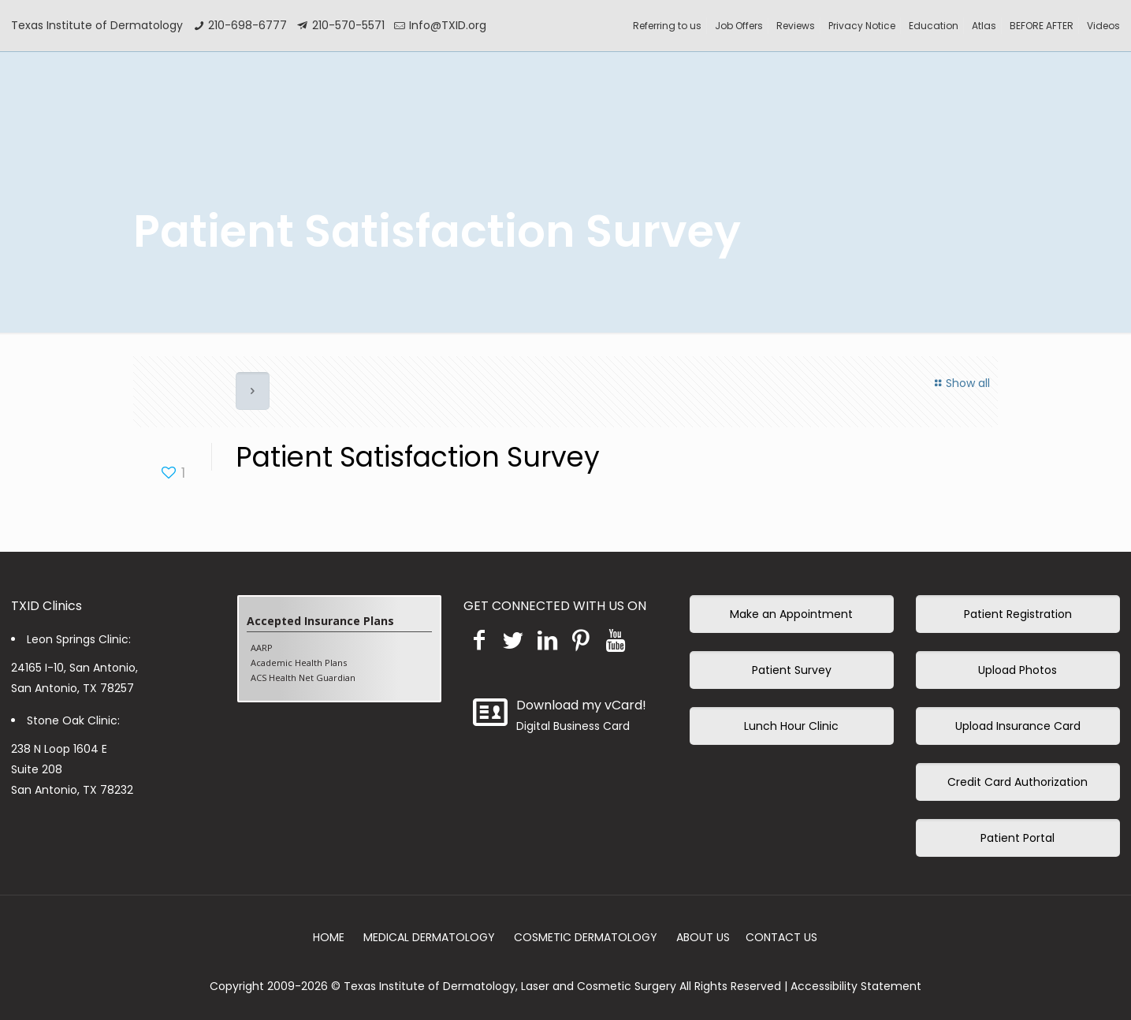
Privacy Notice (861, 25)
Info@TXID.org (447, 25)
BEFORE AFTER (1041, 25)
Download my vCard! (581, 705)
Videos (1103, 25)
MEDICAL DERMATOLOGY (429, 937)
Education (933, 25)
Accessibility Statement (856, 986)
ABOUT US (703, 937)
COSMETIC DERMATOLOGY (585, 937)
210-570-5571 (348, 25)
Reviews (795, 25)
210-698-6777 (247, 25)
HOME (328, 937)
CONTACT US (781, 937)
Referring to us (667, 25)
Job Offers (739, 25)
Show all (961, 383)
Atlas (984, 25)
